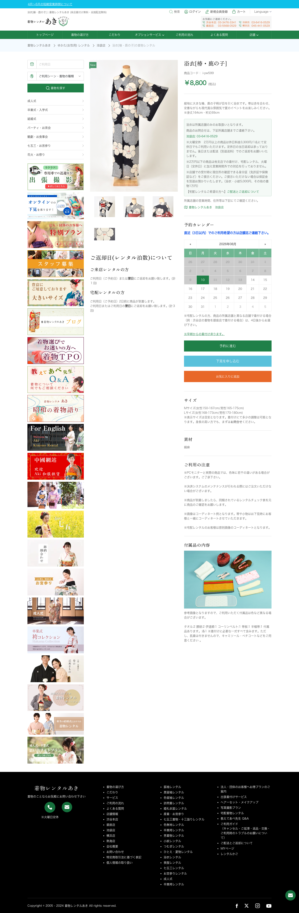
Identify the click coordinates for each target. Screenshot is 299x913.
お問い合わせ (115, 851)
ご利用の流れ (184, 34)
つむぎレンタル (174, 846)
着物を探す (55, 88)
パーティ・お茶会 (55, 127)
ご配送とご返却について (243, 191)
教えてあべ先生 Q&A (235, 818)
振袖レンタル (172, 786)
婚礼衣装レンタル (175, 808)
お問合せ (236, 421)
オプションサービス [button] (149, 34)
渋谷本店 (112, 819)
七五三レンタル (174, 868)
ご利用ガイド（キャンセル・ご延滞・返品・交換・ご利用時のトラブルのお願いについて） (245, 830)
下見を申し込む (227, 361)
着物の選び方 (80, 34)
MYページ (227, 848)
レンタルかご (229, 853)
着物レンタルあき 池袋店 (204, 207)
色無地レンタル (174, 824)
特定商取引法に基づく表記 (123, 857)
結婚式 (55, 118)
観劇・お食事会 (55, 136)
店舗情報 (112, 813)
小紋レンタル (172, 841)
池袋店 (101, 45)
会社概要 (112, 846)
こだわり (114, 34)
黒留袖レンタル (174, 792)
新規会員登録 (216, 12)
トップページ (45, 34)
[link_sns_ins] (257, 905)
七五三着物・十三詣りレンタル (184, 819)
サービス (112, 797)
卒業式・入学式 (55, 109)
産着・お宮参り (174, 813)
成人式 (55, 100)
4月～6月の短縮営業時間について (50, 4)
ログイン (192, 12)
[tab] (104, 206)
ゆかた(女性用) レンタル (74, 45)
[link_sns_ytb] (269, 905)
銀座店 (110, 824)
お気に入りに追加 (227, 376)
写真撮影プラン (231, 807)
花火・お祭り (55, 154)
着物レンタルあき (39, 45)
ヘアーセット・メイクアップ (239, 802)
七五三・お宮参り (55, 145)
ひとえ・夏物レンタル (178, 851)
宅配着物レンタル (232, 813)
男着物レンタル (174, 835)
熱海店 (110, 841)
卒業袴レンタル (174, 830)
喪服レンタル (172, 862)
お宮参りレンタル (175, 873)
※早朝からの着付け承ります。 (204, 334)
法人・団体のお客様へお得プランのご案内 (245, 789)
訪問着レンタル (174, 803)
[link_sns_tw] (246, 905)
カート (239, 12)
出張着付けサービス (234, 796)
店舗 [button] (254, 34)
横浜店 (110, 835)
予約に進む (227, 346)
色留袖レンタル (174, 797)
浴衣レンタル (172, 857)
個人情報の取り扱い (119, 862)
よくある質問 (219, 34)
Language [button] (263, 11)
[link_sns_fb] (237, 905)
